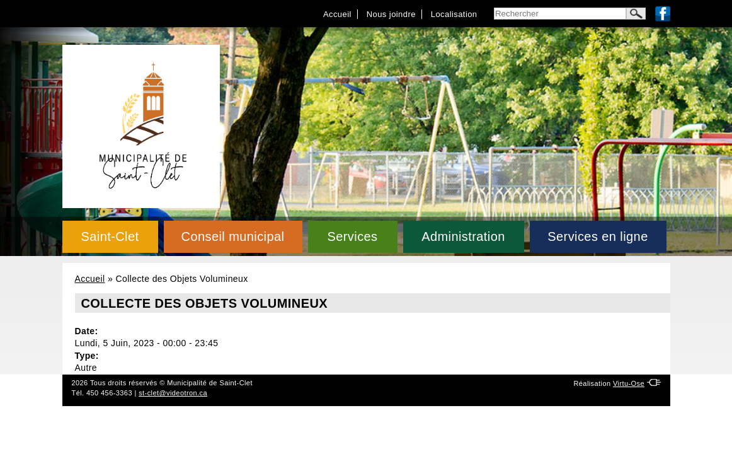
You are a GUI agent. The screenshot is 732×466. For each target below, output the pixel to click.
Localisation (454, 14)
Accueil (337, 14)
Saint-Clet (110, 236)
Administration (463, 236)
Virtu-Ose (628, 383)
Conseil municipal (233, 236)
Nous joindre (391, 14)
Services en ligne (597, 236)
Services (352, 236)
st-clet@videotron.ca (173, 393)
